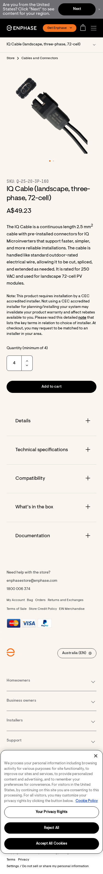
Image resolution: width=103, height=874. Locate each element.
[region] (51, 802)
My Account (16, 600)
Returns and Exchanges (65, 600)
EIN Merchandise (72, 609)
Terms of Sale (17, 609)
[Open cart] (85, 28)
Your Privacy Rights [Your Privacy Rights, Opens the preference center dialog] (51, 812)
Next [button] (77, 9)
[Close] (96, 756)
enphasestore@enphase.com (32, 581)
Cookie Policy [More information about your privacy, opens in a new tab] (87, 801)
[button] (95, 28)
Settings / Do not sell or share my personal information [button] (48, 866)
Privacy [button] (23, 859)
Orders (40, 600)
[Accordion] (51, 421)
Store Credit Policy (43, 609)
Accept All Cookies (51, 844)
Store (11, 58)
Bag (30, 600)
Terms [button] (11, 859)
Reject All (51, 828)
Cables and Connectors (39, 58)
